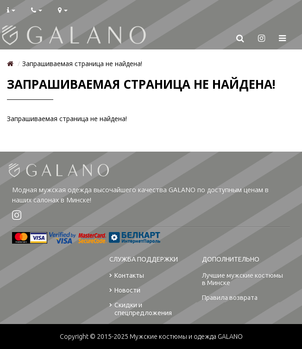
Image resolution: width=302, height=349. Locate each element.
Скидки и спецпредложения (140, 311)
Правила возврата (230, 299)
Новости (124, 292)
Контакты (126, 278)
